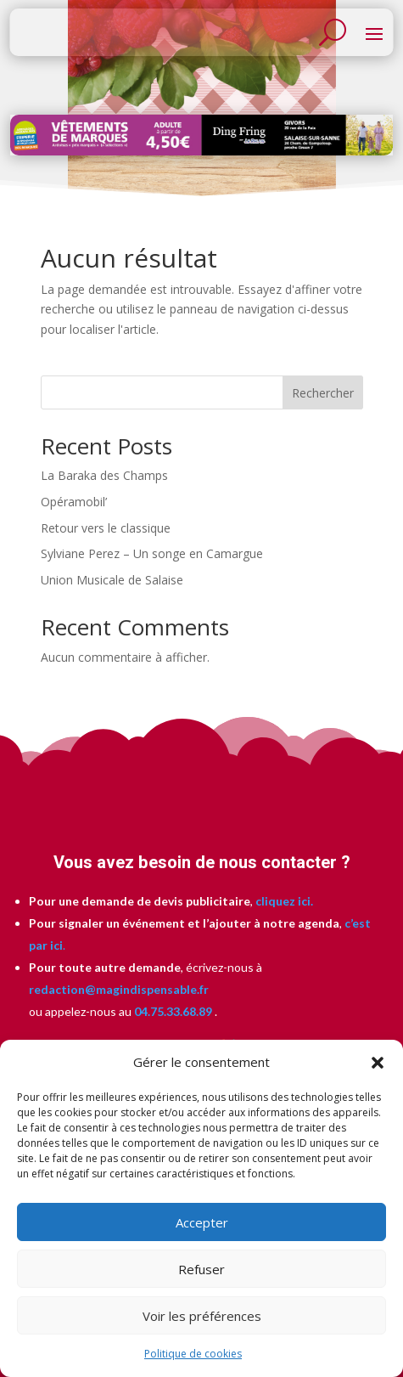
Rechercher (323, 393)
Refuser (201, 1269)
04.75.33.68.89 (172, 1011)
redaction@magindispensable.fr (119, 989)
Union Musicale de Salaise (112, 580)
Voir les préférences (202, 1315)
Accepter (202, 1222)
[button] (377, 1062)
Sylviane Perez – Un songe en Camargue (152, 553)
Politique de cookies (193, 1353)
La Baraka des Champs (104, 475)
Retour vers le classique (106, 528)
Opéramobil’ (74, 502)
